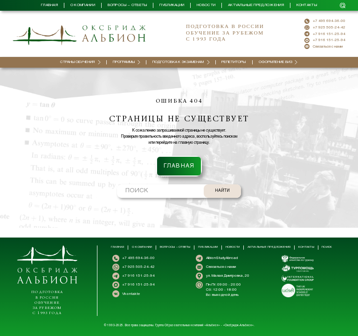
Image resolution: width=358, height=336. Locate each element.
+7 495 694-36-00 (329, 21)
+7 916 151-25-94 (329, 34)
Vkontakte (131, 294)
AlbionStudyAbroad (222, 258)
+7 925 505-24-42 (329, 27)
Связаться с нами (328, 47)
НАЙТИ (222, 181)
